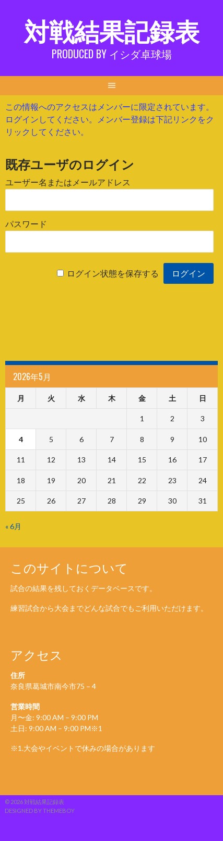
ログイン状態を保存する (113, 273)
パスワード (26, 224)
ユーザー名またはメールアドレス (68, 182)
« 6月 (13, 526)
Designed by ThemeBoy (40, 810)
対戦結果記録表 (111, 29)
